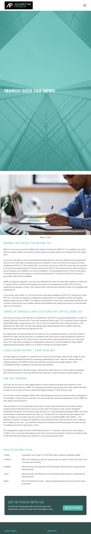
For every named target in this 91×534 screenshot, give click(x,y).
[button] (84, 5)
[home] (19, 5)
